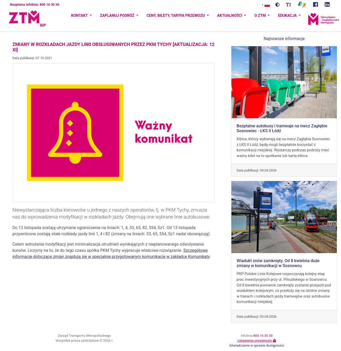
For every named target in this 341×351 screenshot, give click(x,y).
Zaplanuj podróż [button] (117, 15)
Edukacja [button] (288, 15)
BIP (43, 25)
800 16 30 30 (262, 336)
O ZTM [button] (260, 15)
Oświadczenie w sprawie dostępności (256, 345)
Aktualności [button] (230, 15)
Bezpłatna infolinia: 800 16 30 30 (34, 4)
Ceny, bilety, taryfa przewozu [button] (176, 15)
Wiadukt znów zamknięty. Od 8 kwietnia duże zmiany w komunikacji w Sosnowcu (278, 263)
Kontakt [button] (80, 15)
